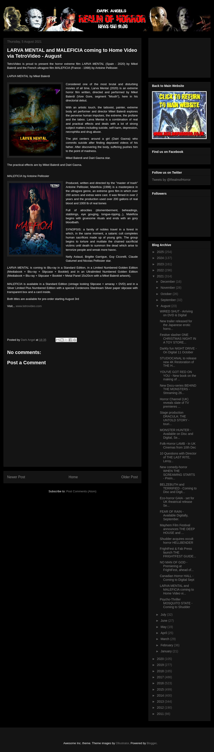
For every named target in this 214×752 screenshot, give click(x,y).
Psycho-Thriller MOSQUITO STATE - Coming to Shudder (176, 603)
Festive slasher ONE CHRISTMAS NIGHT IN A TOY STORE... (178, 338)
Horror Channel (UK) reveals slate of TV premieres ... (174, 403)
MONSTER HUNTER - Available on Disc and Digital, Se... (176, 433)
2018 (161, 671)
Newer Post (16, 477)
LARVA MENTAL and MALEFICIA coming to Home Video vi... (177, 589)
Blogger (151, 743)
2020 (161, 659)
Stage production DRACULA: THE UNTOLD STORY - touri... (174, 418)
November (168, 287)
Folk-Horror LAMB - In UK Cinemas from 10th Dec (178, 445)
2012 (161, 707)
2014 (161, 695)
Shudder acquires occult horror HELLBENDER (176, 540)
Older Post (129, 477)
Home (73, 477)
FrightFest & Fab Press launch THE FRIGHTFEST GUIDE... (178, 552)
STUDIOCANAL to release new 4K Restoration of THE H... (178, 362)
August (165, 306)
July (163, 614)
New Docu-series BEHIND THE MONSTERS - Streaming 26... (178, 389)
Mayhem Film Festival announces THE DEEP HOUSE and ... (177, 529)
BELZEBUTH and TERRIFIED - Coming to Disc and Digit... (178, 488)
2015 (161, 689)
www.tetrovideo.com (29, 306)
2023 (161, 264)
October (166, 294)
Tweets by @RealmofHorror (171, 179)
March (165, 639)
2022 (161, 270)
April (164, 633)
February (167, 645)
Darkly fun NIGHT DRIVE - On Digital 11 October (178, 350)
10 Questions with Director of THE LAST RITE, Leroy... (178, 457)
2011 (161, 714)
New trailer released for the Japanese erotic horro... (176, 325)
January (166, 651)
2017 (161, 677)
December (168, 281)
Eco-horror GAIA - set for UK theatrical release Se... (177, 502)
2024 (161, 258)
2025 (161, 252)
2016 (161, 683)
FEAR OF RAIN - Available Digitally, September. (174, 515)
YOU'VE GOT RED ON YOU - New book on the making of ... (178, 375)
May (163, 627)
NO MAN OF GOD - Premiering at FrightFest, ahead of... (177, 566)
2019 (161, 665)
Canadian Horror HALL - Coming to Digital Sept (177, 577)
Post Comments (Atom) (81, 491)
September (168, 300)
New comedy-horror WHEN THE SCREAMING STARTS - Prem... (177, 472)
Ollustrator (122, 743)
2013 (161, 701)
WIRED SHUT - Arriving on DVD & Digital (176, 313)
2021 (161, 276)
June (164, 620)
